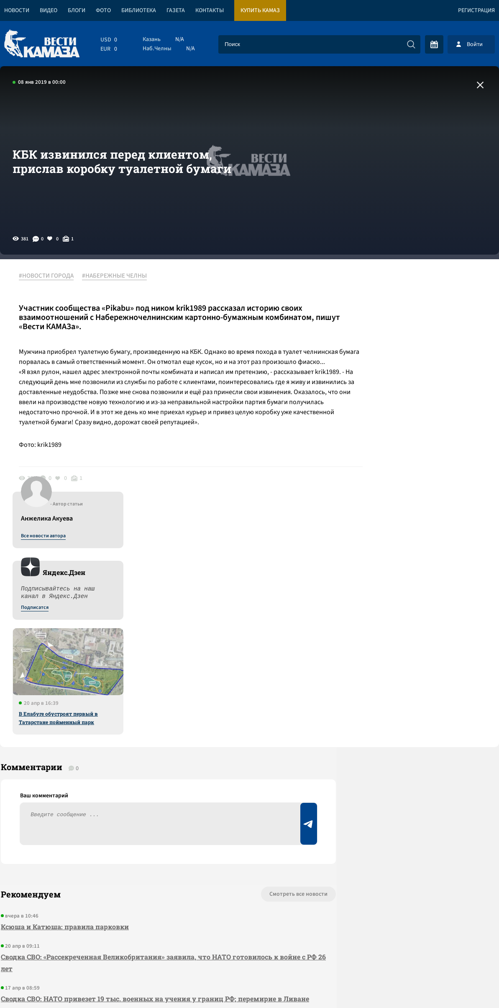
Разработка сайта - (467, 984)
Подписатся (398, 356)
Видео (48, 10)
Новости (16, 10)
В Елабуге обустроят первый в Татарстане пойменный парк (421, 466)
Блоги (76, 10)
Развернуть (249, 952)
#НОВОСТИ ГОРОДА (48, 276)
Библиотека (138, 10)
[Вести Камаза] (41, 44)
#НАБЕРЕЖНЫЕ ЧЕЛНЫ (116, 276)
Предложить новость (416, 690)
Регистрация (476, 10)
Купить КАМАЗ (260, 10)
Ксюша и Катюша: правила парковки (64, 695)
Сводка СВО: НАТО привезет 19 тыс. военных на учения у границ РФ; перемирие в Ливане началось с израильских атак (154, 773)
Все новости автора (406, 285)
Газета (175, 10)
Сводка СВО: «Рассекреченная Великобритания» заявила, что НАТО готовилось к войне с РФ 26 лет (152, 731)
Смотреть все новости (273, 663)
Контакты (209, 10)
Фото (103, 10)
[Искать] (411, 44)
